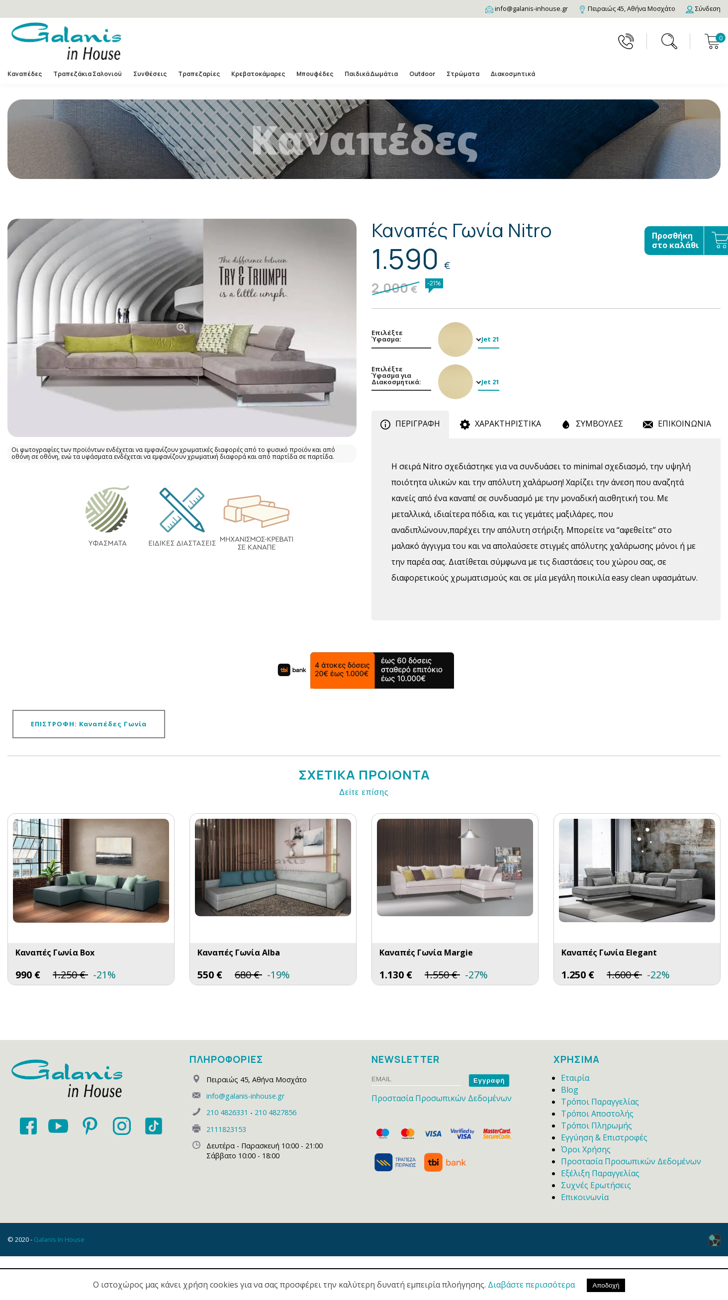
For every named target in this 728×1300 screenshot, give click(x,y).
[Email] (526, 8)
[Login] (703, 8)
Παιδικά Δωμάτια (371, 74)
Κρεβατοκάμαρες (258, 74)
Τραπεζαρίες (199, 74)
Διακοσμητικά (513, 74)
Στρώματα (463, 74)
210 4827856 (275, 1112)
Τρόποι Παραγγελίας (600, 1101)
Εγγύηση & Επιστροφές (604, 1137)
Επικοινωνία (585, 1197)
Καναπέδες (24, 74)
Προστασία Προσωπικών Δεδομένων (441, 1098)
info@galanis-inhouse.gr (245, 1096)
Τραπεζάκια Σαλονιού (87, 74)
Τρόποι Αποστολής (597, 1113)
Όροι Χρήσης (586, 1149)
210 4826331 (227, 1112)
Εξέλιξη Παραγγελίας (600, 1173)
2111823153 (226, 1129)
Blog (569, 1089)
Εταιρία (575, 1077)
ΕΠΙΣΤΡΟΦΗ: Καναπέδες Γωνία (89, 723)
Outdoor (422, 74)
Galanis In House (59, 1239)
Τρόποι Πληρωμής (596, 1125)
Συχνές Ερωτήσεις (596, 1185)
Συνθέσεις (150, 74)
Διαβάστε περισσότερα (531, 1284)
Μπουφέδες (314, 74)
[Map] (626, 8)
